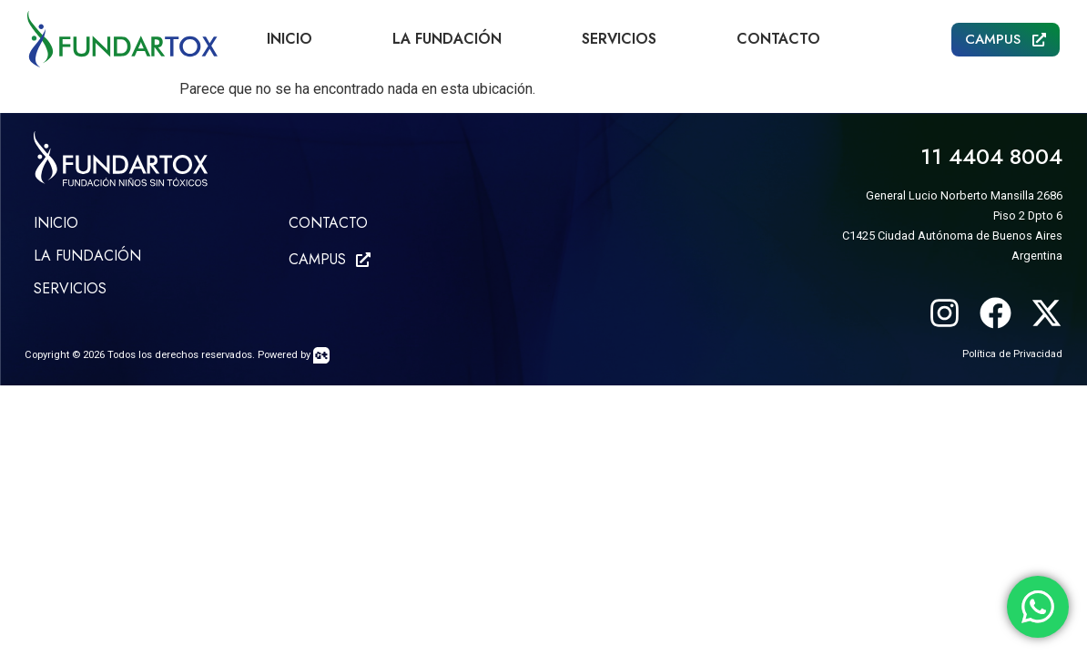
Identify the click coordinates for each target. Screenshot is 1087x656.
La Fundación (447, 38)
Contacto (778, 38)
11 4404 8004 (991, 156)
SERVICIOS (70, 288)
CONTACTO (328, 222)
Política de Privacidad (1012, 354)
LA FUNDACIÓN (87, 255)
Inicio (289, 38)
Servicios (619, 38)
